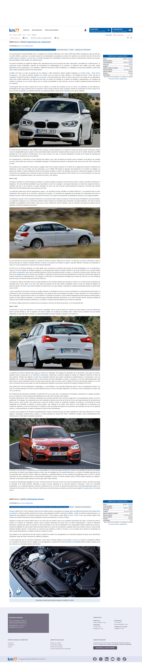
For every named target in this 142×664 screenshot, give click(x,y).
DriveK (10, 647)
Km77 (14, 30)
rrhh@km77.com (119, 628)
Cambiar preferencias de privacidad (60, 648)
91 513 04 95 (19, 627)
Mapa (25, 622)
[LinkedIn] (106, 659)
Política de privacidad (56, 647)
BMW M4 (67, 470)
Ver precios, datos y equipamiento (118, 78)
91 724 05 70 (22, 625)
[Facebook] (95, 659)
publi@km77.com (98, 628)
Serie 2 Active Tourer (76, 515)
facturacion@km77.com (121, 624)
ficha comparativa (18, 272)
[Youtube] (112, 659)
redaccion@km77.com (99, 622)
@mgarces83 (29, 46)
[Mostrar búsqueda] (100, 30)
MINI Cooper (86, 73)
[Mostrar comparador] (122, 30)
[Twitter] (101, 659)
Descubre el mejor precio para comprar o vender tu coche (55, 600)
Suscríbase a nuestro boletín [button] (105, 648)
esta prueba (42, 77)
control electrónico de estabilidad (71, 542)
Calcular (130, 60)
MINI (71, 511)
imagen (79, 414)
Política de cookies (55, 643)
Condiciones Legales (56, 645)
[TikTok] (124, 659)
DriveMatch (11, 645)
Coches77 (11, 643)
